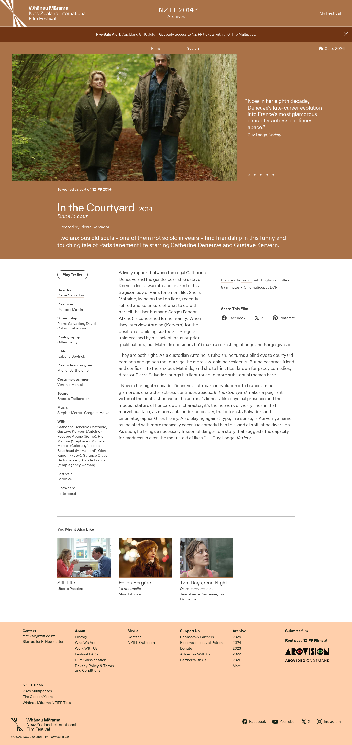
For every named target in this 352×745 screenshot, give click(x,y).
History (81, 637)
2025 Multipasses (37, 691)
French (246, 280)
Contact (29, 630)
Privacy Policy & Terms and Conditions (94, 668)
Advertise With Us (195, 654)
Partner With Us (193, 660)
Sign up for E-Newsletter (43, 641)
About (80, 630)
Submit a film (296, 630)
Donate (186, 648)
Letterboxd (66, 493)
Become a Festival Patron (201, 642)
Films (156, 48)
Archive (239, 630)
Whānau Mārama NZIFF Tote (47, 702)
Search (193, 48)
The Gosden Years (38, 696)
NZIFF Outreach (141, 642)
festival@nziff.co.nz (39, 636)
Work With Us (86, 648)
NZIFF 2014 (101, 189)
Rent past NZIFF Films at (306, 640)
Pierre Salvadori (95, 227)
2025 (237, 637)
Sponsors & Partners (197, 637)
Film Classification (90, 660)
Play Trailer (72, 274)
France (227, 280)
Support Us (190, 630)
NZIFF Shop (33, 685)
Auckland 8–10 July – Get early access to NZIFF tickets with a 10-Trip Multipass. (176, 34)
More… (238, 665)
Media (133, 630)
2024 (237, 642)
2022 (237, 654)
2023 (237, 648)
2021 (236, 660)
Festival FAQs (86, 654)
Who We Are (85, 642)
